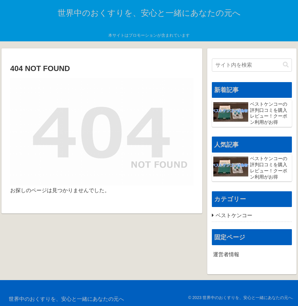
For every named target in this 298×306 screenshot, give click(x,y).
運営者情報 (226, 254)
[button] (286, 64)
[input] (252, 65)
